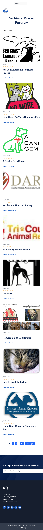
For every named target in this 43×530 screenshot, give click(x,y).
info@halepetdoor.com (10, 502)
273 (22, 444)
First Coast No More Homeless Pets (21, 117)
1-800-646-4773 (8, 499)
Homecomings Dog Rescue (17, 337)
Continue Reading (9, 78)
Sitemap (23, 528)
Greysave (7, 293)
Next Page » (30, 444)
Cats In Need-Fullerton (15, 382)
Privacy (19, 528)
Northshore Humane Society (17, 205)
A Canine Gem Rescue (14, 161)
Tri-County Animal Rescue (16, 249)
